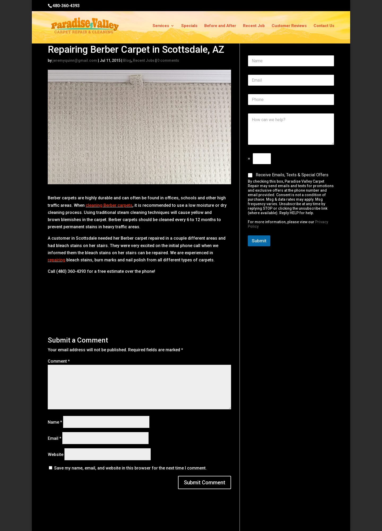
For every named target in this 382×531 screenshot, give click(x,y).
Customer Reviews (289, 26)
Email (54, 438)
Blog (127, 60)
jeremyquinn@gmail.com (75, 60)
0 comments (168, 60)
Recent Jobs (144, 60)
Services (161, 26)
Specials (189, 26)
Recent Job (254, 26)
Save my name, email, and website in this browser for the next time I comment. (130, 468)
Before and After (220, 26)
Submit (259, 240)
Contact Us (324, 26)
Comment (59, 361)
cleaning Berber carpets (109, 205)
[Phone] (291, 99)
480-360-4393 (66, 5)
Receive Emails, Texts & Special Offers (292, 174)
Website (55, 454)
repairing (56, 259)
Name (55, 422)
